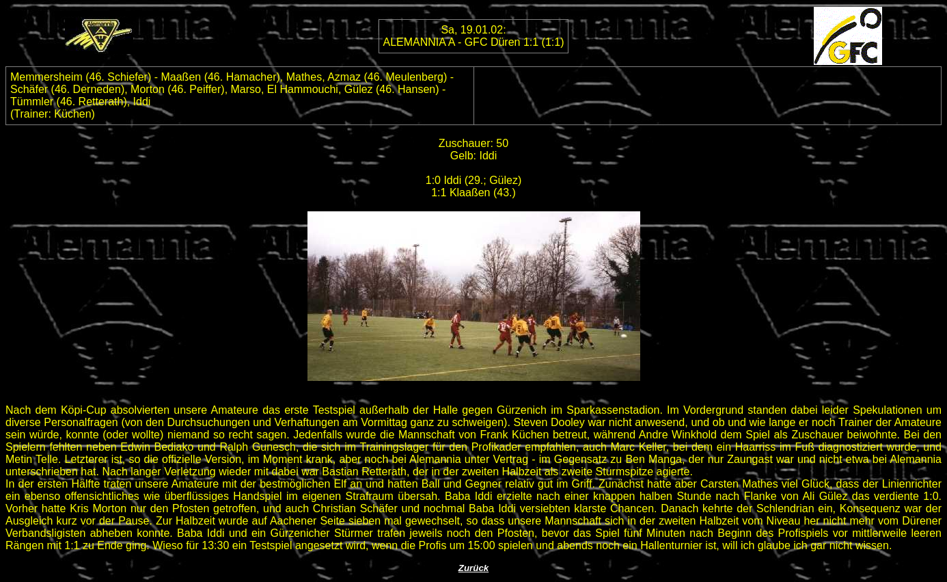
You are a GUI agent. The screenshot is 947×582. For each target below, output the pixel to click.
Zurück (473, 568)
